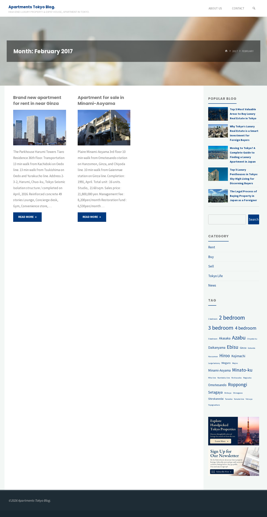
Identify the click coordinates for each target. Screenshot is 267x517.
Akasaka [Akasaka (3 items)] (224, 338)
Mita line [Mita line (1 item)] (212, 377)
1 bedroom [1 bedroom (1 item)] (212, 319)
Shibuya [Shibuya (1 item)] (227, 393)
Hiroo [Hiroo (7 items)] (224, 355)
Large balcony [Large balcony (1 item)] (214, 363)
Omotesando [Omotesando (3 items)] (217, 385)
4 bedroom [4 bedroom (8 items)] (245, 328)
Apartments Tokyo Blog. (31, 7)
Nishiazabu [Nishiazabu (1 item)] (236, 377)
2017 (235, 51)
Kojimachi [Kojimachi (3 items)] (238, 356)
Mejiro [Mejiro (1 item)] (235, 363)
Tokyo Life (215, 276)
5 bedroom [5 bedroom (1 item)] (212, 339)
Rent (211, 247)
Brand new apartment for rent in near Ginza (37, 100)
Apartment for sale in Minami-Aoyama (101, 100)
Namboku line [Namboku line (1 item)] (223, 377)
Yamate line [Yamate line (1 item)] (239, 399)
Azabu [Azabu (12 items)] (239, 337)
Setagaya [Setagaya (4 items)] (215, 392)
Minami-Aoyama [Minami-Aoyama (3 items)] (219, 370)
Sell (211, 266)
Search (254, 219)
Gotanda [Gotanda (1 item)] (251, 348)
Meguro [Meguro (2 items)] (226, 363)
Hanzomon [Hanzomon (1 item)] (213, 356)
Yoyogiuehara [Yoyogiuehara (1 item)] (214, 405)
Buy (211, 257)
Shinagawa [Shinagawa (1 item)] (238, 393)
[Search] (254, 8)
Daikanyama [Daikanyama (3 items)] (216, 347)
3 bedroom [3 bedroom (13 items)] (220, 327)
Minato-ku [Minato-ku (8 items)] (242, 370)
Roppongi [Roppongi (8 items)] (237, 384)
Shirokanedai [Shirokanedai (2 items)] (216, 398)
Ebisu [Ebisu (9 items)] (232, 347)
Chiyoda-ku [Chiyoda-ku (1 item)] (252, 339)
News (212, 285)
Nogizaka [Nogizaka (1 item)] (247, 377)
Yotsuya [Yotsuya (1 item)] (249, 399)
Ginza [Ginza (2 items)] (243, 348)
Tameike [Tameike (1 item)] (228, 399)
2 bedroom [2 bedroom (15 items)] (232, 317)
